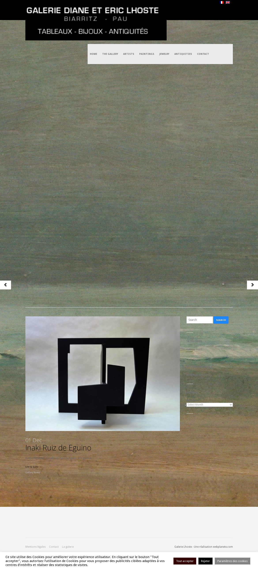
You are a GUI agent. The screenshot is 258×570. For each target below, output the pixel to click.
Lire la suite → (33, 467)
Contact (203, 10)
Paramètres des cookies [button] (232, 561)
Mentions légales (35, 546)
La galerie (68, 546)
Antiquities (183, 10)
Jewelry (164, 10)
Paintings (146, 10)
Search (221, 320)
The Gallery (110, 10)
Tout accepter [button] (185, 561)
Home (93, 10)
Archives (192, 400)
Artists (128, 10)
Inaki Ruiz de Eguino (58, 444)
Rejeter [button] (205, 561)
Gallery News (32, 472)
